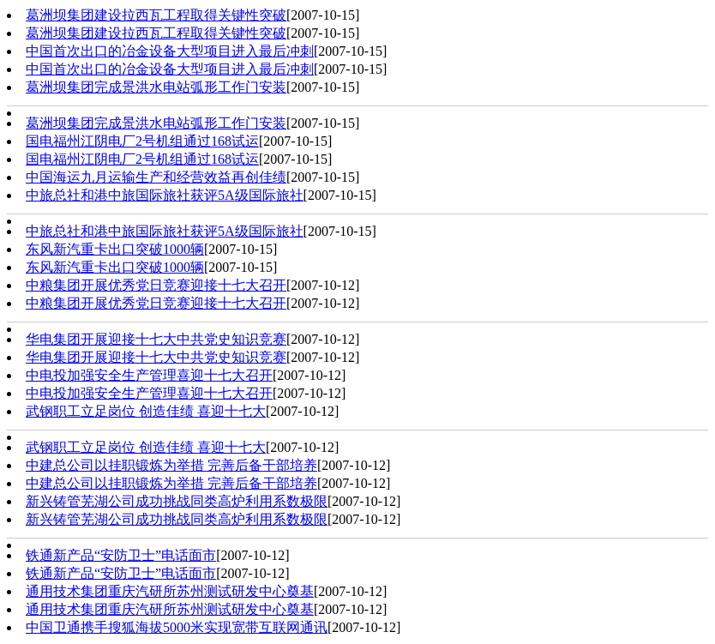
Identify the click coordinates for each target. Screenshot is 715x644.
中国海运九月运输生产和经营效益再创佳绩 (156, 177)
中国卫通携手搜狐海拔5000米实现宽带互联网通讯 (176, 627)
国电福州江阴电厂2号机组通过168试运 (142, 141)
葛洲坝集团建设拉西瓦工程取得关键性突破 (156, 15)
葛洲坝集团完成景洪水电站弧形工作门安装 (156, 87)
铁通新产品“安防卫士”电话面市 (121, 555)
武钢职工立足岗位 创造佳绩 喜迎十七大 (146, 411)
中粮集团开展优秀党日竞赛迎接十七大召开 (156, 285)
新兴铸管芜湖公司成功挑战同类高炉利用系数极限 (176, 501)
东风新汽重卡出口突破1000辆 (115, 249)
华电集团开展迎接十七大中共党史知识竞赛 (156, 339)
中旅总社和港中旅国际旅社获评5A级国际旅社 (164, 195)
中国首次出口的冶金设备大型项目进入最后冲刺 (170, 51)
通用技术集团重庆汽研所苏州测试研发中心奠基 (170, 591)
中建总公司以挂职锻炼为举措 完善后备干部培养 (171, 465)
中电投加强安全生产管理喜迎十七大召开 (149, 375)
